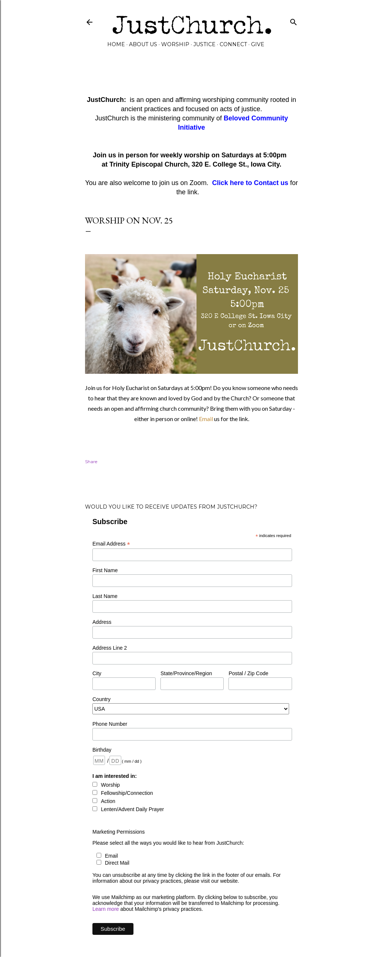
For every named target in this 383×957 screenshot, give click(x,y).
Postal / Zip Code (248, 673)
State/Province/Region (186, 673)
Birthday (101, 750)
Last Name (105, 596)
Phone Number (109, 724)
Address (101, 622)
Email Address (111, 543)
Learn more (105, 909)
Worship (175, 44)
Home (116, 44)
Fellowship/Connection (127, 793)
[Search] (293, 20)
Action (108, 801)
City (96, 673)
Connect (233, 44)
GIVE (257, 44)
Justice (204, 44)
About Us (143, 44)
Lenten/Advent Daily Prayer (132, 809)
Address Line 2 (109, 648)
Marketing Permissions (118, 832)
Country (101, 699)
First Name (105, 570)
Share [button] (91, 461)
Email (206, 418)
